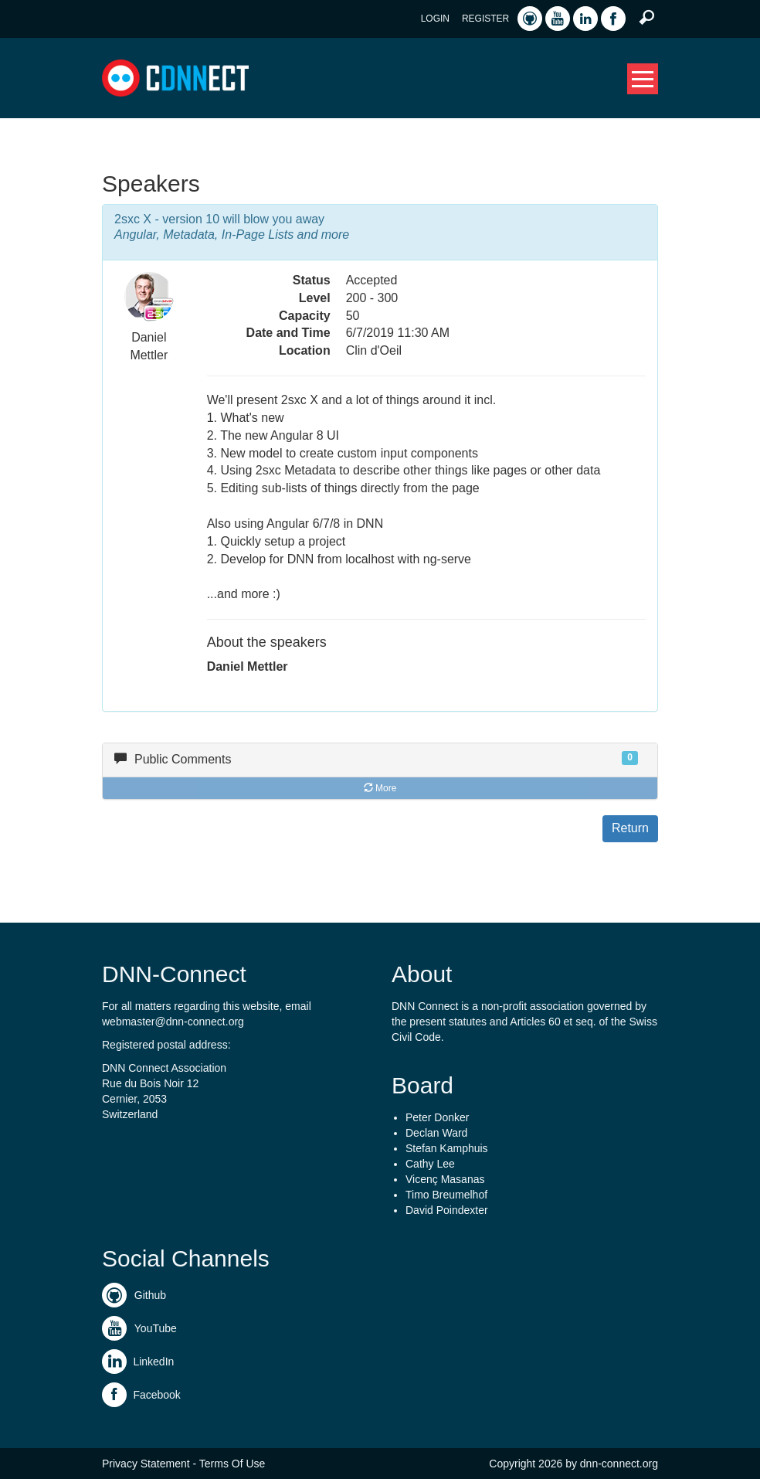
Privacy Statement (146, 1463)
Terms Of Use (232, 1463)
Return (630, 828)
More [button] (380, 788)
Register (485, 18)
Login (435, 18)
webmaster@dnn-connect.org (173, 1021)
